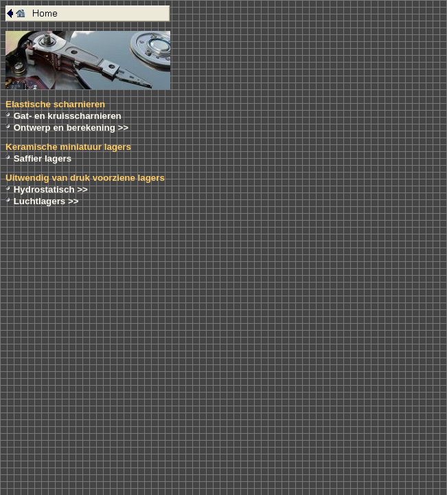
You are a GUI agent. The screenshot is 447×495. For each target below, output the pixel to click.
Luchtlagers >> (46, 201)
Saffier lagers (42, 158)
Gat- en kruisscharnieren (68, 116)
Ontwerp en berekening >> (71, 127)
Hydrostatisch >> (51, 189)
